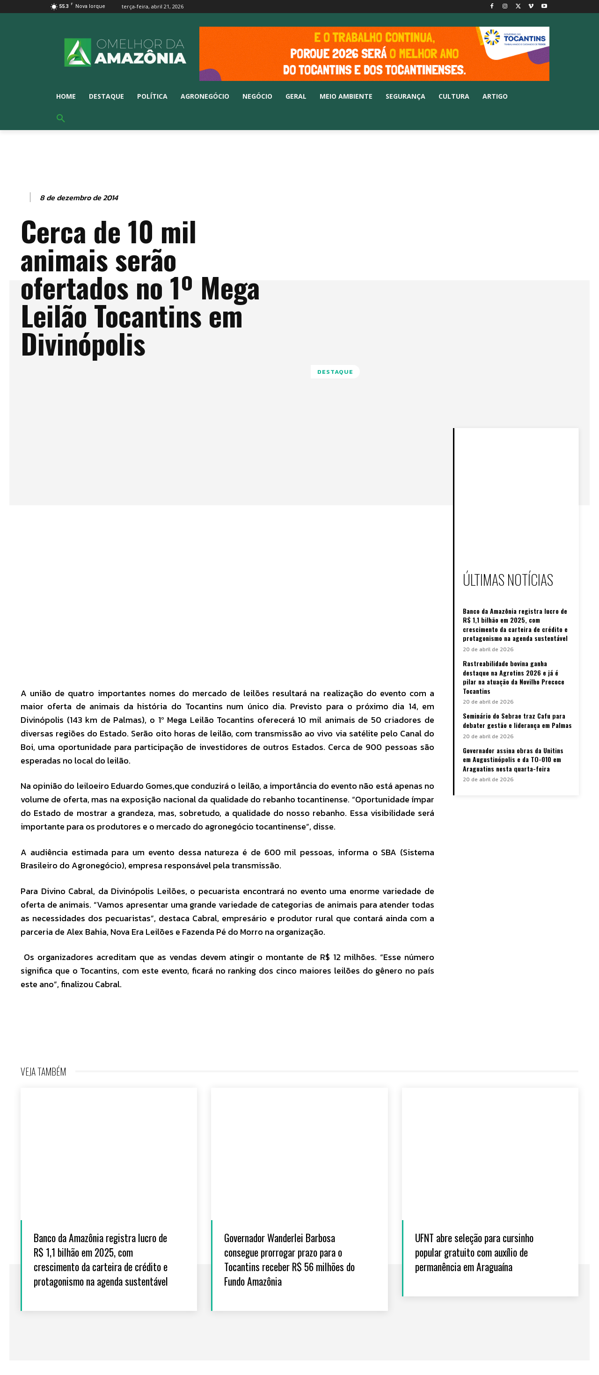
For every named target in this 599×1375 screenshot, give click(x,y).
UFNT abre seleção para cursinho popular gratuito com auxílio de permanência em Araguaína (486, 1251)
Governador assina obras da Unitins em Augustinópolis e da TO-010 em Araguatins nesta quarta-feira (513, 759)
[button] (61, 119)
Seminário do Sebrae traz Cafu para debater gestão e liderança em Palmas (517, 720)
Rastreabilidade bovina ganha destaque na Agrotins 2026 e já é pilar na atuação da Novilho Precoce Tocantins (513, 677)
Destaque (335, 371)
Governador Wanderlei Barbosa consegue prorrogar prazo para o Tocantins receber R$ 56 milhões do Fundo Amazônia (296, 1259)
